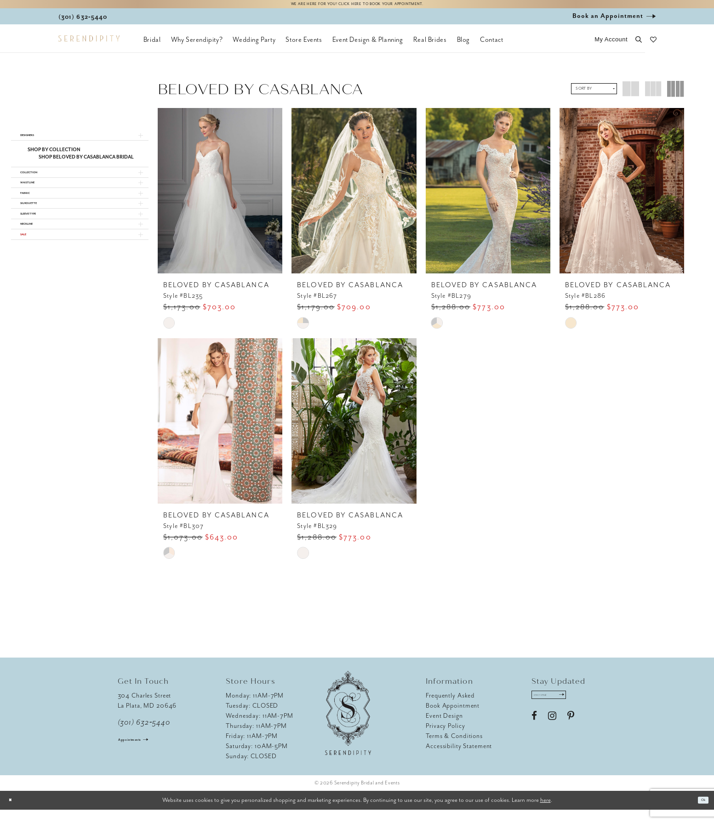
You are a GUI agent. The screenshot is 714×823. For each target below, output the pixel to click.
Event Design (444, 729)
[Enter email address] (562, 711)
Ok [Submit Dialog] (699, 813)
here (545, 813)
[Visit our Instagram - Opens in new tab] (552, 735)
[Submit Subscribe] (586, 711)
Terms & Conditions (454, 749)
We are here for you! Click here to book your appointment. (356, 7)
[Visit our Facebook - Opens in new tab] (534, 735)
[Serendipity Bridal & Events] (89, 45)
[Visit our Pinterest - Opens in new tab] (570, 735)
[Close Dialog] (14, 814)
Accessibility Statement (459, 759)
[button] (611, 46)
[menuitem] (152, 46)
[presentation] (220, 197)
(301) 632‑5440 (144, 735)
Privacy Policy (445, 739)
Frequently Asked (450, 709)
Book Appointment (453, 719)
